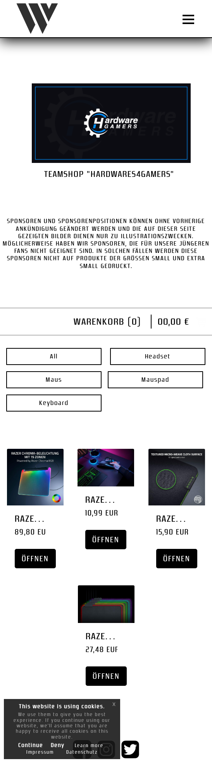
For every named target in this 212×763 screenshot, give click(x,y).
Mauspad (155, 379)
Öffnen (35, 558)
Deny (58, 745)
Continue (30, 745)
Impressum (40, 752)
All (54, 356)
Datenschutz (82, 752)
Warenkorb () (107, 321)
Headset (158, 356)
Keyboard (54, 403)
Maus (54, 379)
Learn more (89, 745)
